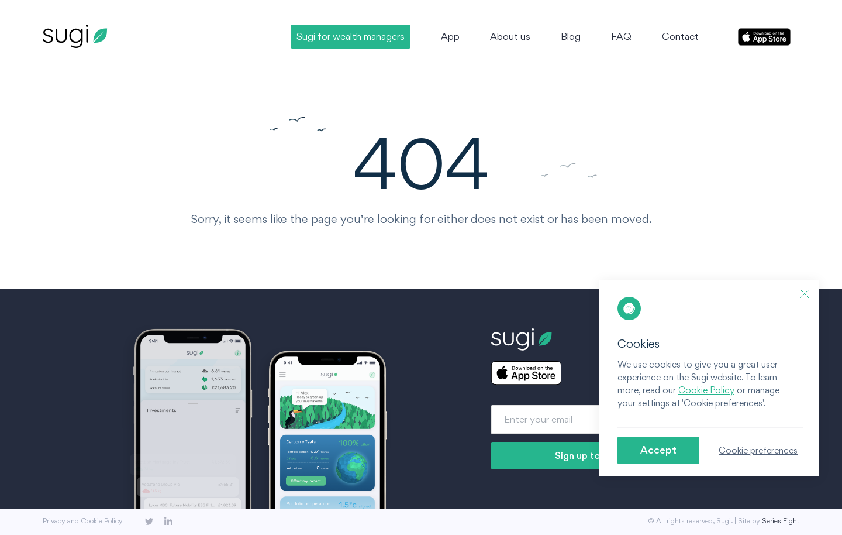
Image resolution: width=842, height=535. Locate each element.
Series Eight (780, 520)
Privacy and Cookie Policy (83, 520)
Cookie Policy (706, 390)
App (450, 36)
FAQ (621, 36)
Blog (571, 36)
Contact (680, 36)
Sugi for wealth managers (350, 36)
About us (510, 36)
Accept (658, 450)
